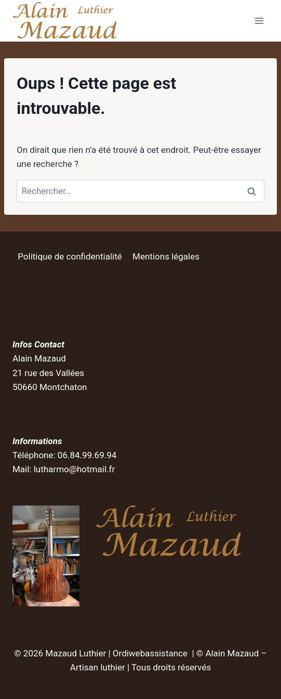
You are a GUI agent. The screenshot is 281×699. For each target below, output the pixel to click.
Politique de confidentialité (70, 256)
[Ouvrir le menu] (259, 20)
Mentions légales (165, 256)
